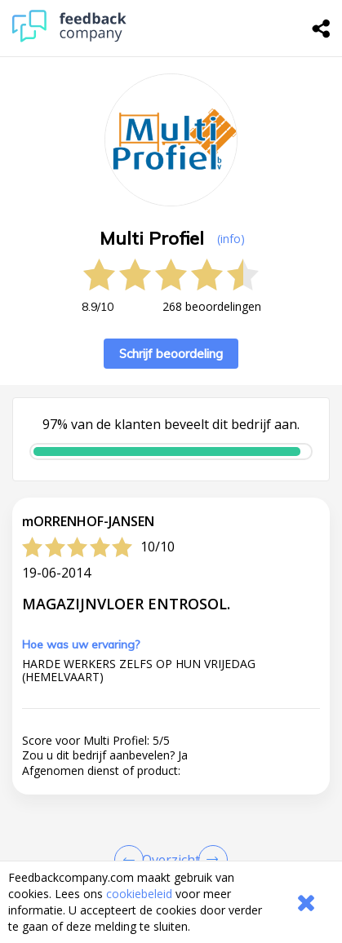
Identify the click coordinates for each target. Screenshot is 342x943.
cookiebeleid (139, 893)
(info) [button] (231, 238)
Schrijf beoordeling (171, 353)
